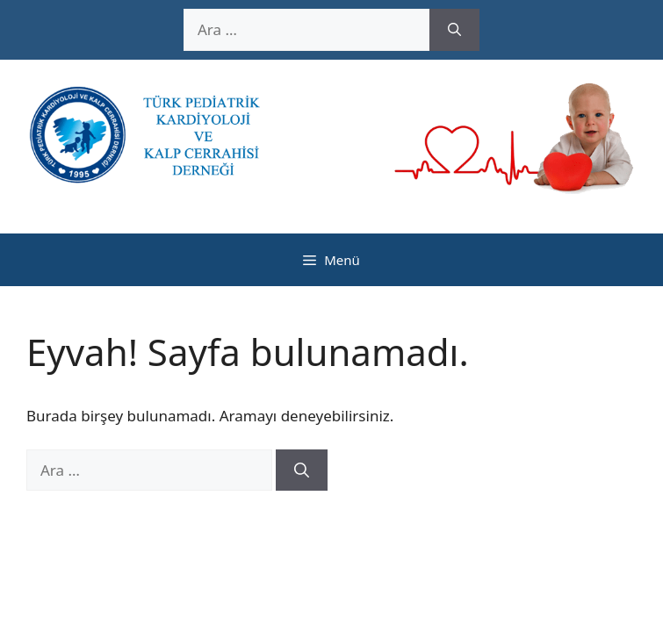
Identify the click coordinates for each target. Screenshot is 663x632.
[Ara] (454, 30)
